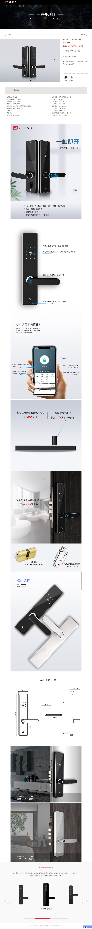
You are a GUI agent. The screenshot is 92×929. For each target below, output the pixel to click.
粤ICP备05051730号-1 (33, 925)
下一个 (83, 34)
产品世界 (12, 6)
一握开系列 (21, 6)
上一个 (9, 34)
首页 (6, 6)
